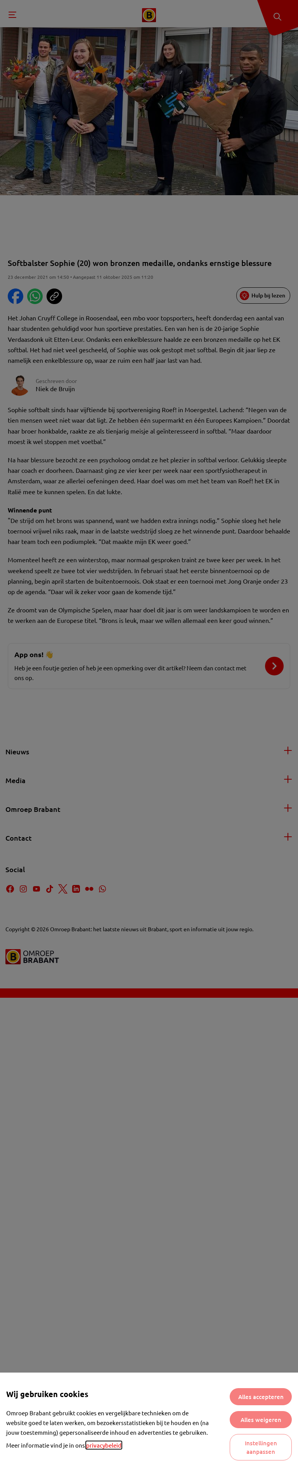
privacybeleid (103, 1445)
